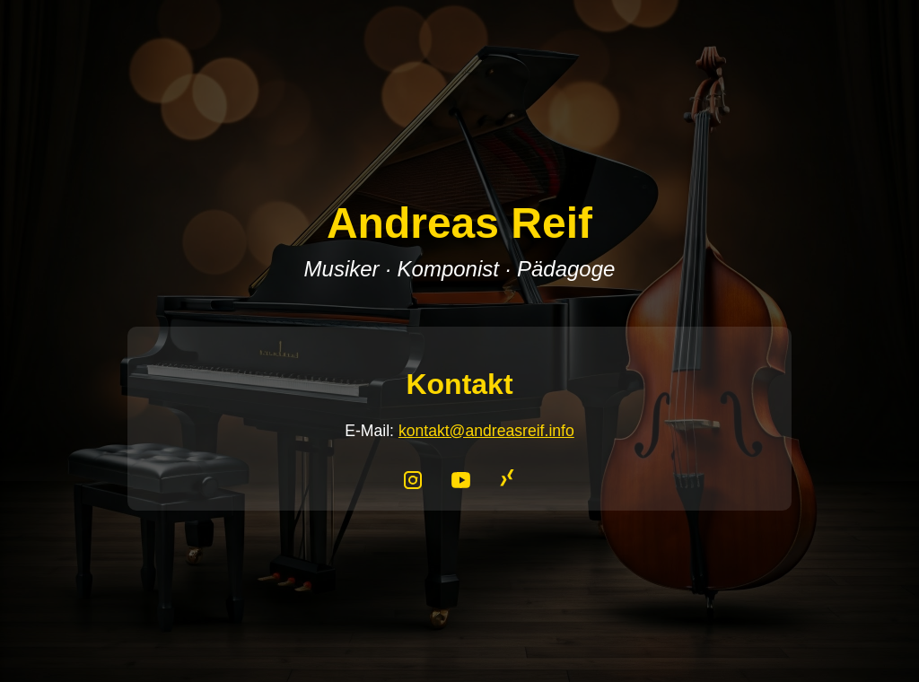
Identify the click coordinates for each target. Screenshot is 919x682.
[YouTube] (463, 477)
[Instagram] (416, 477)
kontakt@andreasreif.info (486, 431)
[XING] (506, 477)
